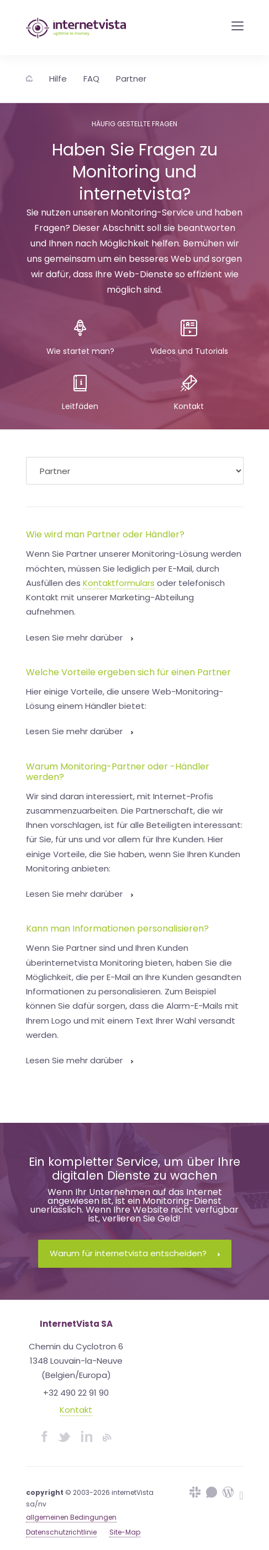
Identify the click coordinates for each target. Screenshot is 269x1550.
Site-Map (124, 1532)
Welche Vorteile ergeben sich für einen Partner (128, 672)
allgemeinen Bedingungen (71, 1517)
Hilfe (58, 78)
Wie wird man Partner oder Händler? (105, 534)
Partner (131, 78)
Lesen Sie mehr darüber (79, 637)
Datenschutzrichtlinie (61, 1532)
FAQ (91, 78)
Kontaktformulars (119, 583)
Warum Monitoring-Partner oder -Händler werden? (117, 771)
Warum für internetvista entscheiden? (135, 1253)
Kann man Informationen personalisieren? (117, 928)
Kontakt (76, 1410)
